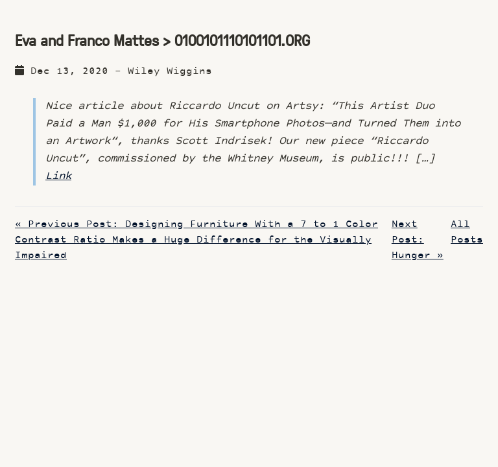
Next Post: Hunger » (418, 240)
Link (58, 176)
